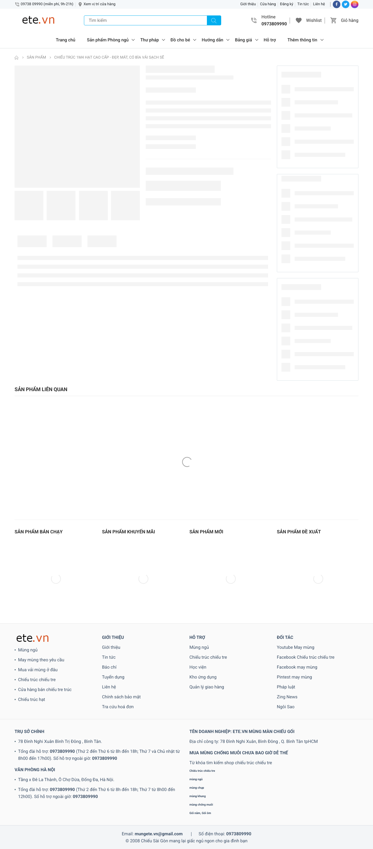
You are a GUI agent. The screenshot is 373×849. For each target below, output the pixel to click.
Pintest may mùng (294, 677)
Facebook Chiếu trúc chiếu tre (306, 657)
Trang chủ (65, 40)
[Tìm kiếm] (214, 20)
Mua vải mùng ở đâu (38, 669)
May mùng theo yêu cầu (41, 659)
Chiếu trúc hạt (31, 699)
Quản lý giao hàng (206, 687)
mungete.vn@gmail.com (159, 833)
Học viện (197, 667)
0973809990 (62, 751)
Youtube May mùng (295, 647)
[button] (299, 20)
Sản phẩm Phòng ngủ (108, 40)
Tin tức (303, 4)
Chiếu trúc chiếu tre (37, 679)
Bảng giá (243, 40)
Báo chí (109, 667)
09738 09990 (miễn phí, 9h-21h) (47, 4)
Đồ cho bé (180, 40)
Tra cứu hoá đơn (118, 706)
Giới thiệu (248, 4)
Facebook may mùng (297, 667)
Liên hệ (319, 4)
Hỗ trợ (270, 40)
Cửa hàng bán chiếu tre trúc (45, 689)
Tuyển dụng (113, 677)
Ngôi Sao (286, 706)
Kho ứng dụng (203, 677)
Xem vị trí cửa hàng (99, 4)
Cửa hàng (268, 4)
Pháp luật (286, 687)
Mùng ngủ (28, 650)
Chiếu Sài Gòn (154, 840)
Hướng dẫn (212, 40)
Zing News (287, 696)
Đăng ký (286, 4)
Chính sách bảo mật (121, 696)
